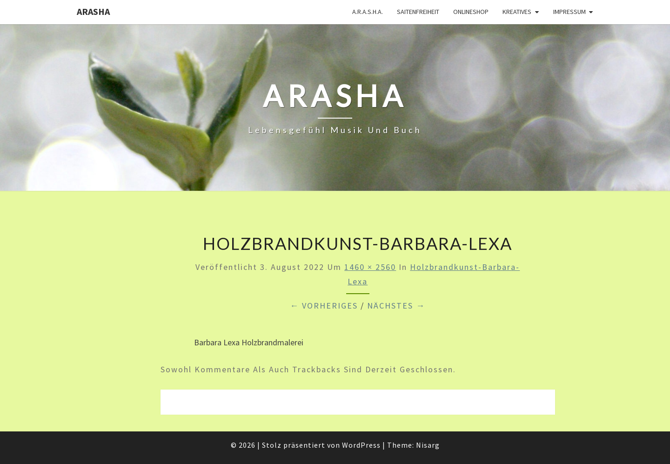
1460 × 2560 (370, 267)
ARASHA (93, 11)
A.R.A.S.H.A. (367, 11)
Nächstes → (396, 305)
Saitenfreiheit (418, 11)
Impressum (569, 11)
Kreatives (516, 11)
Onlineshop (471, 11)
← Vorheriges (324, 305)
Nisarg (428, 445)
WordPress (361, 445)
